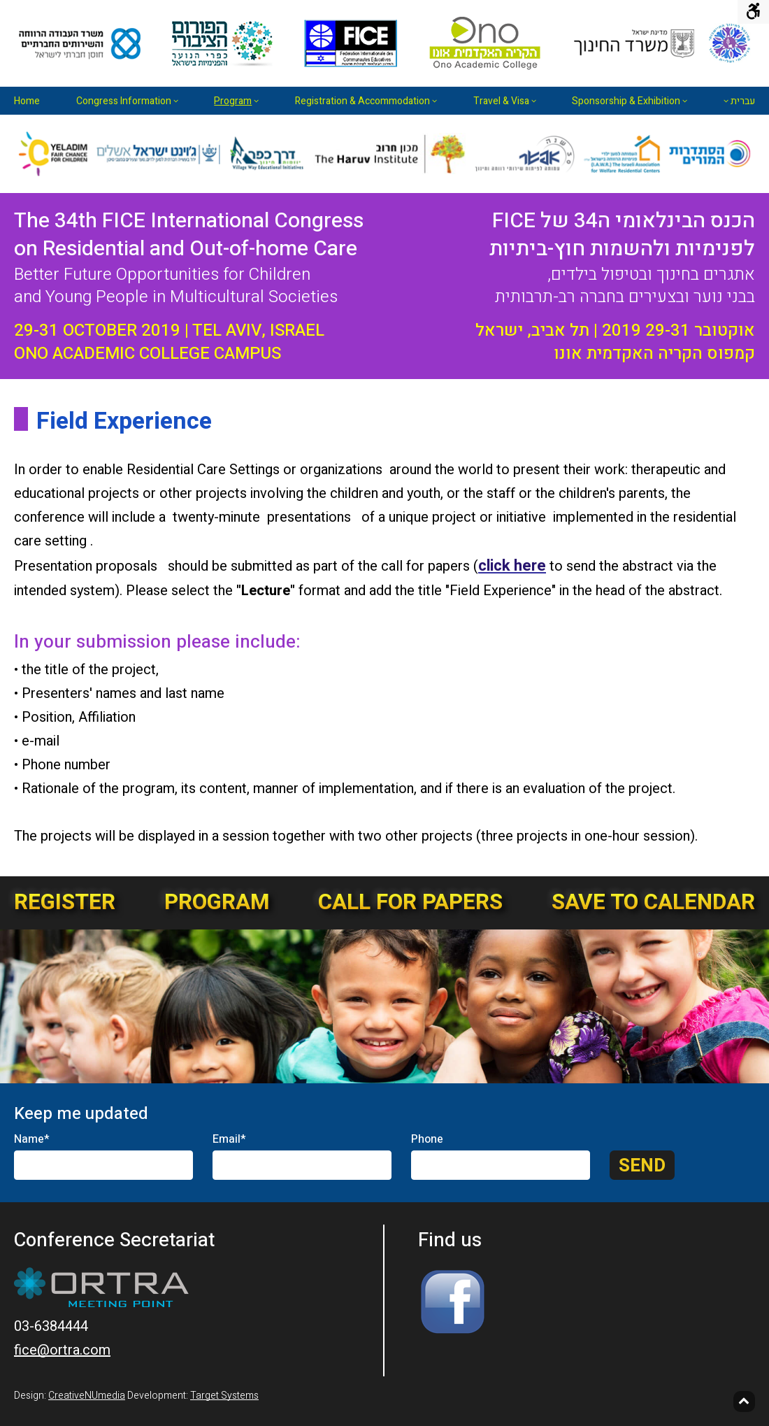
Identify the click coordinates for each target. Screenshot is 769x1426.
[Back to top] (744, 1401)
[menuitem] (31, 101)
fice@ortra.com (62, 1350)
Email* (229, 1139)
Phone (427, 1139)
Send (642, 1166)
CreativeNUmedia (86, 1395)
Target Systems (224, 1395)
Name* (32, 1139)
